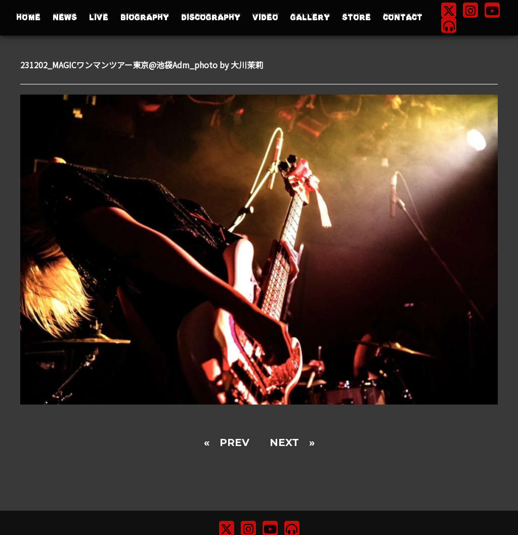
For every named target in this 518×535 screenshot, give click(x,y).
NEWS (65, 17)
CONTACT (402, 17)
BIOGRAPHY (144, 17)
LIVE (98, 17)
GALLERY (310, 17)
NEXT (284, 442)
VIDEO (265, 17)
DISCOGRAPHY (210, 17)
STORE (356, 17)
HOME (28, 17)
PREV (234, 442)
